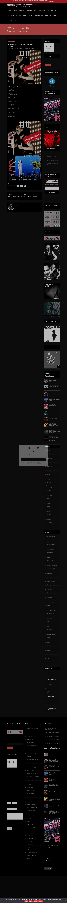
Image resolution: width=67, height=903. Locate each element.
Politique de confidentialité (38, 901)
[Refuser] (65, 900)
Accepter (26, 901)
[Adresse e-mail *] (33, 450)
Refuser (30, 901)
